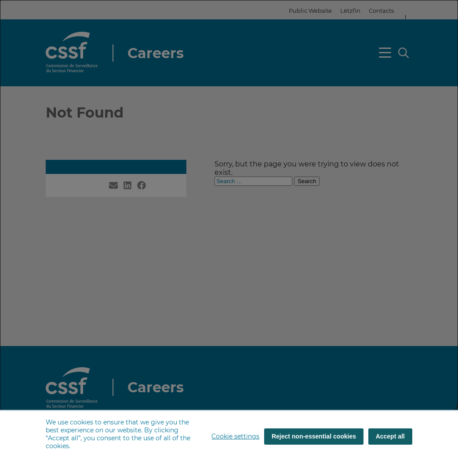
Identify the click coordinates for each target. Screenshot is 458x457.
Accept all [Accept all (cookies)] (390, 436)
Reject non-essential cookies (314, 436)
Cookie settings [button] (235, 436)
